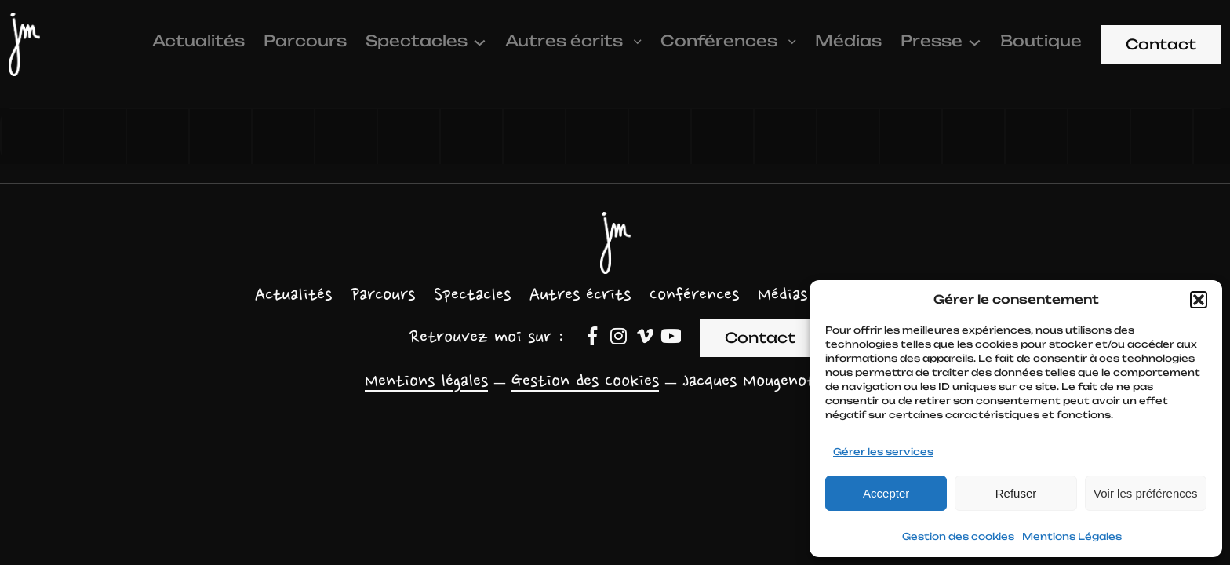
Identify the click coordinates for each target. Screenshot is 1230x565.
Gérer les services (883, 451)
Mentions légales (426, 382)
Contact (1161, 44)
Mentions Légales (1072, 536)
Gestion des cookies (958, 536)
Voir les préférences (1146, 493)
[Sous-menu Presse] (974, 41)
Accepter (886, 493)
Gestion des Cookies (585, 382)
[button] (1198, 300)
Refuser (1016, 493)
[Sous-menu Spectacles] (479, 41)
